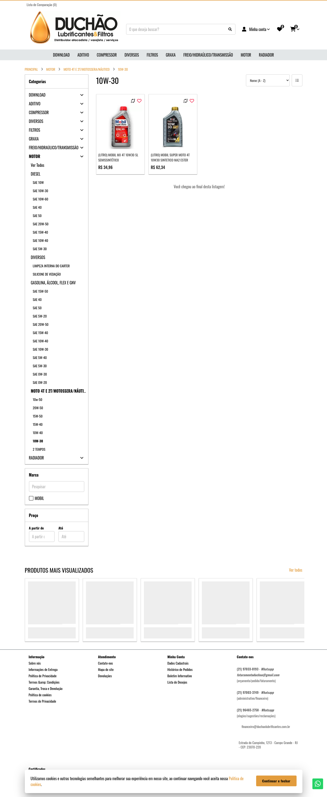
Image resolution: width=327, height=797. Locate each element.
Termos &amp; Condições (44, 682)
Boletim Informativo (180, 675)
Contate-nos (105, 663)
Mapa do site (106, 669)
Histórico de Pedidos (180, 669)
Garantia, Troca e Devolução (46, 688)
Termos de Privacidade (42, 701)
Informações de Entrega (43, 669)
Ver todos (295, 570)
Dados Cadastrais (178, 663)
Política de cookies (40, 694)
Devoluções (105, 675)
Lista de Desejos (177, 682)
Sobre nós (35, 663)
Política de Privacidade (43, 675)
